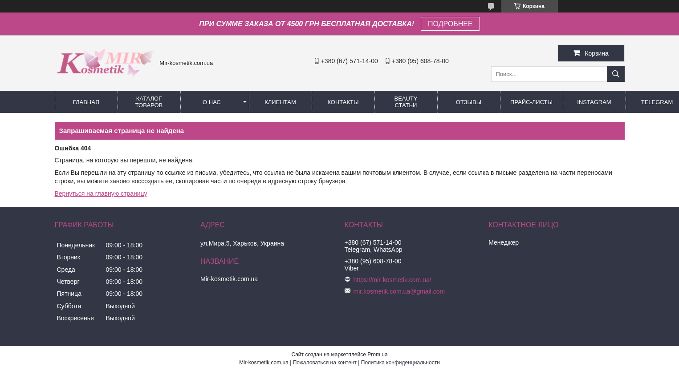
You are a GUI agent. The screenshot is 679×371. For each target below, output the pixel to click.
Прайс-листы (531, 102)
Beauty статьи (405, 102)
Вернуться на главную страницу (101, 193)
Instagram (594, 102)
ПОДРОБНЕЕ (450, 24)
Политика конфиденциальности (400, 362)
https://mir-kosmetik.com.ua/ (392, 279)
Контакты (342, 102)
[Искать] (616, 74)
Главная (86, 102)
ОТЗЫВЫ (468, 102)
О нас (212, 102)
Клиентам (280, 102)
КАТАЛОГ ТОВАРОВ (149, 102)
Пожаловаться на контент (325, 362)
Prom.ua (377, 354)
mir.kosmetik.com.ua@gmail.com (399, 291)
